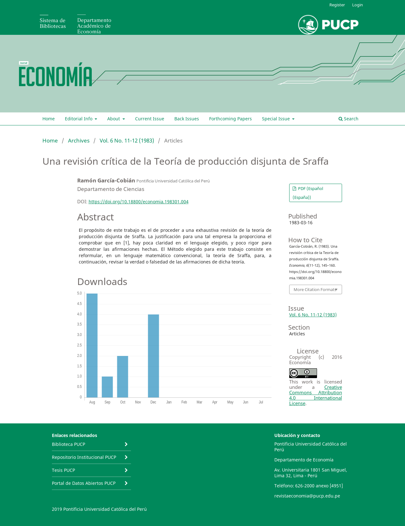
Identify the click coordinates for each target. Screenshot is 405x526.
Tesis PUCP (63, 470)
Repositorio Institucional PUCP (84, 457)
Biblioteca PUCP (68, 444)
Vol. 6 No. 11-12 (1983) (127, 140)
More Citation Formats (315, 289)
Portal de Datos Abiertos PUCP (83, 483)
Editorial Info (79, 119)
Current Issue (149, 119)
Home (48, 119)
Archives (79, 140)
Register (337, 5)
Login (357, 5)
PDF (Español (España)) (308, 193)
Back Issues (186, 119)
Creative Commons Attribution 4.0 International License (315, 395)
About (114, 119)
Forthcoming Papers (230, 119)
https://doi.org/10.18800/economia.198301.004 (139, 202)
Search (348, 119)
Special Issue (276, 119)
